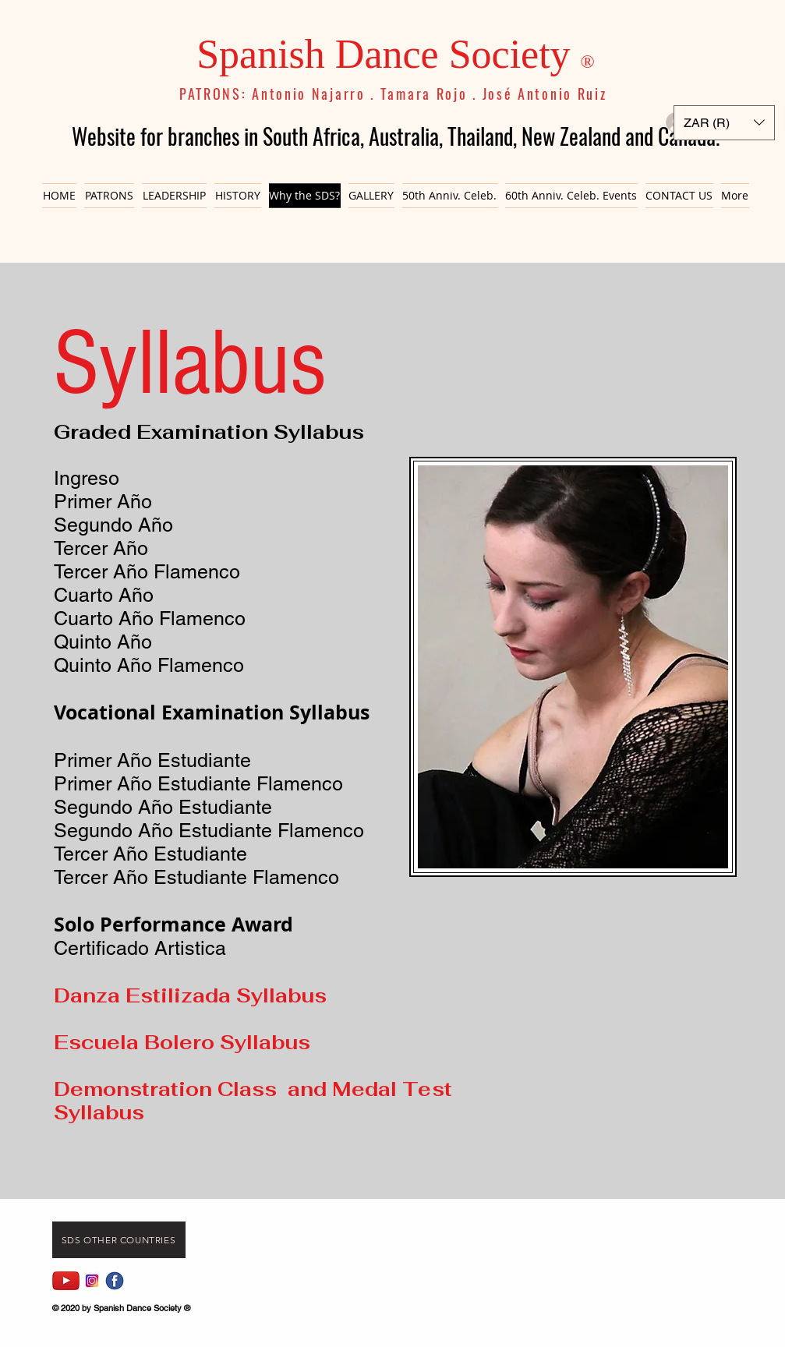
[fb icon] (114, 1280)
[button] (724, 122)
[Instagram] (92, 1280)
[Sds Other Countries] (119, 1239)
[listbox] (724, 122)
